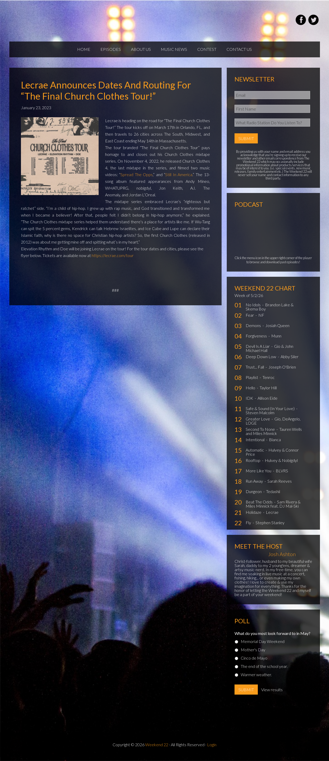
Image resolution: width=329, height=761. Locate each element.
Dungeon (254, 495)
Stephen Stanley (269, 526)
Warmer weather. (256, 678)
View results (272, 693)
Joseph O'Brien (282, 371)
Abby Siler (289, 360)
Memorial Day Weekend (262, 645)
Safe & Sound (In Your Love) (270, 412)
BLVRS (282, 474)
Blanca (275, 443)
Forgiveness (257, 339)
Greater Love (258, 422)
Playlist (252, 381)
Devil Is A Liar (258, 350)
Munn (276, 339)
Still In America (178, 178)
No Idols (253, 308)
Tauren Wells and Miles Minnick (274, 435)
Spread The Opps (136, 178)
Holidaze (254, 516)
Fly (249, 526)
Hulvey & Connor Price (272, 456)
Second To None (261, 433)
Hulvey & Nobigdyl (281, 464)
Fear (250, 319)
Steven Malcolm (260, 416)
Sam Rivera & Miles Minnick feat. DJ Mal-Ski (273, 508)
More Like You (259, 474)
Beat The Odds (259, 505)
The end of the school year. (264, 670)
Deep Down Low (261, 360)
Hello (251, 391)
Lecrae (272, 516)
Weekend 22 (156, 748)
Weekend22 (70, 21)
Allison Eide (267, 402)
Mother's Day (253, 653)
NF (261, 319)
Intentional (255, 443)
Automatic (255, 454)
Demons (254, 329)
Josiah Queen (277, 329)
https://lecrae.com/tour (113, 259)
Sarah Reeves (279, 485)
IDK (250, 402)
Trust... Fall (255, 371)
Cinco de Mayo (254, 661)
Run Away (255, 485)
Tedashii (273, 495)
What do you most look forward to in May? (272, 637)
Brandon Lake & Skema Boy (270, 310)
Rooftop (253, 464)
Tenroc (268, 381)
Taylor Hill (268, 391)
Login (211, 748)
